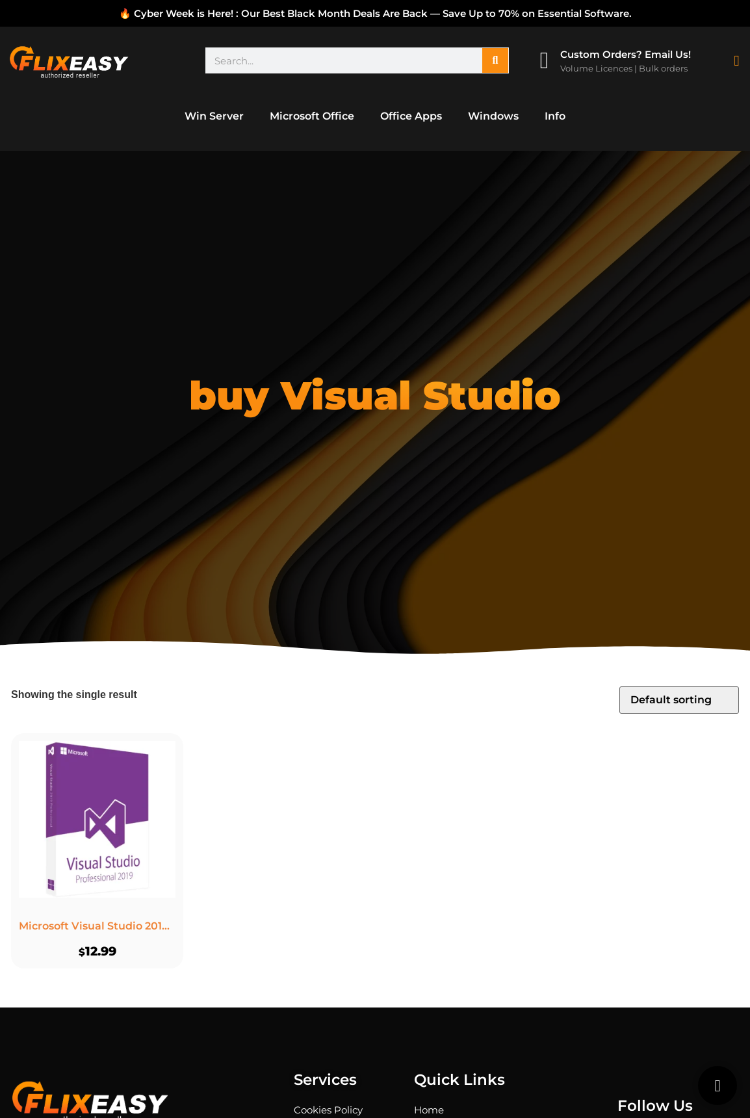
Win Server (214, 116)
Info (555, 116)
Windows (493, 116)
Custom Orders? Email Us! (625, 54)
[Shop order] (679, 700)
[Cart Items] (739, 60)
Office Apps (411, 116)
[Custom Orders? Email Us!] (544, 60)
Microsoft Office (312, 116)
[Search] (495, 60)
